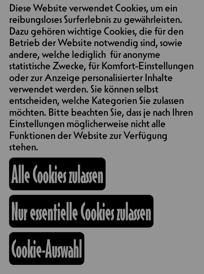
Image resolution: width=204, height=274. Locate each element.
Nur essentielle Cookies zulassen (81, 211)
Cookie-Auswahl (46, 248)
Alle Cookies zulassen (57, 174)
